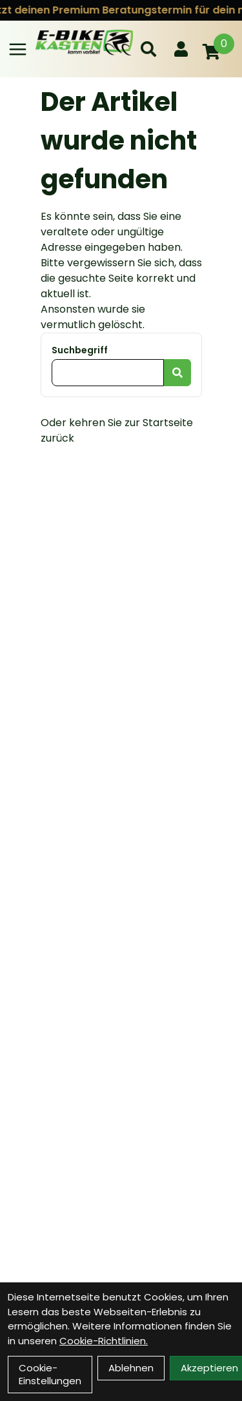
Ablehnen (131, 1368)
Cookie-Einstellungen (50, 1374)
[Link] (18, 49)
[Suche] (148, 49)
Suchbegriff (80, 350)
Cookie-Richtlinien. (103, 1340)
